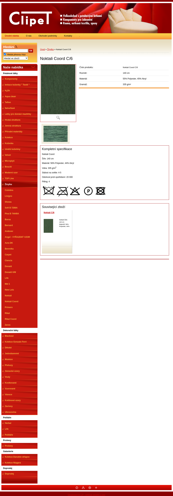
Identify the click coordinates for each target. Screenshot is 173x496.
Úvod (42, 49)
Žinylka (50, 49)
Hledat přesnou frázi (16, 54)
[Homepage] (12, 35)
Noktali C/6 (49, 212)
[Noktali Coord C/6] (58, 93)
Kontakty (68, 36)
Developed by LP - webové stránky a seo (86, 495)
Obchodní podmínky (48, 36)
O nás (28, 36)
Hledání (8, 47)
